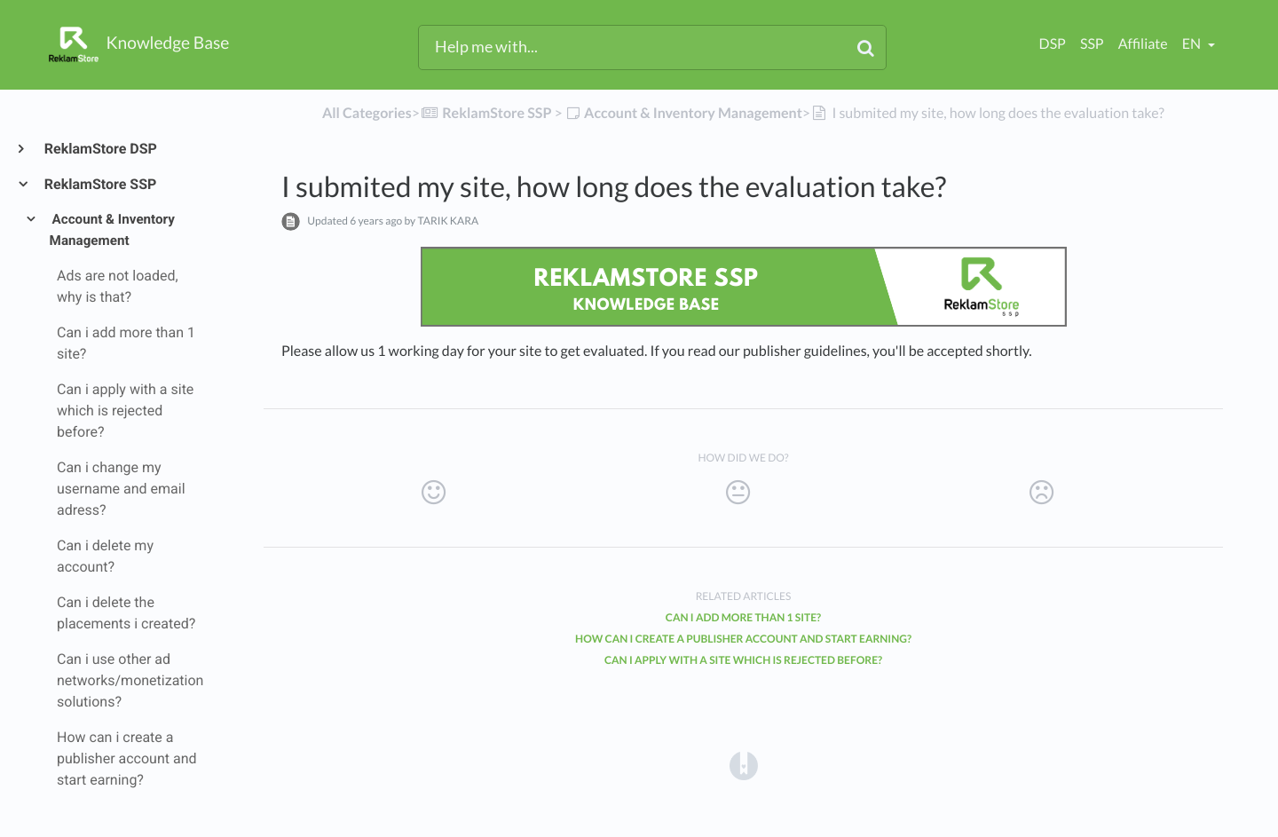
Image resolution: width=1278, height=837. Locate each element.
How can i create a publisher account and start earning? (743, 638)
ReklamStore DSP (100, 148)
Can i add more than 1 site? (743, 617)
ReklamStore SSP (99, 184)
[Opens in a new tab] (744, 764)
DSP (1052, 44)
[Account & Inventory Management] (683, 113)
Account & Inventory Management (112, 230)
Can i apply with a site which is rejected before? (743, 660)
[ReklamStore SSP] (485, 113)
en (1192, 44)
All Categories (367, 113)
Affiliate (1143, 44)
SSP (1092, 44)
